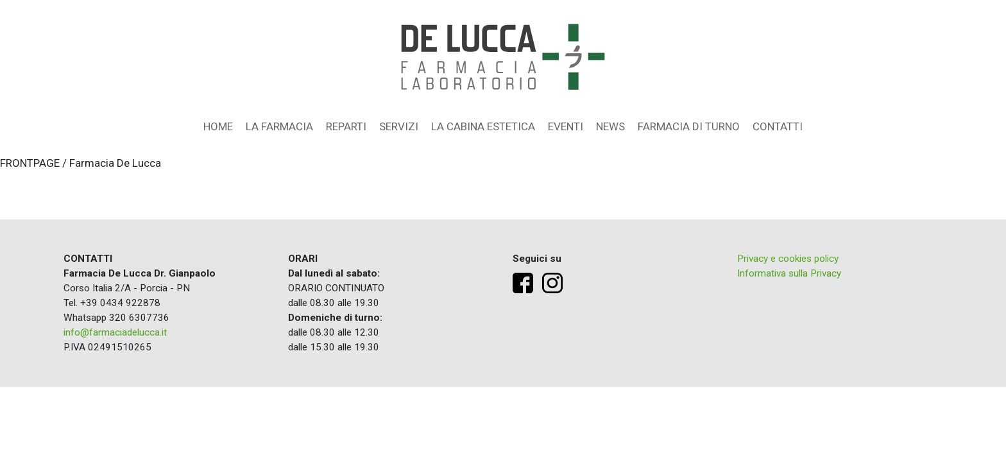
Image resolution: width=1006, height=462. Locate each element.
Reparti (346, 126)
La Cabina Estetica (483, 126)
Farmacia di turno (689, 126)
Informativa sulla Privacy (789, 273)
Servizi (398, 126)
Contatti (778, 126)
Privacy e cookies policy (788, 258)
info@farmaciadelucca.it (115, 332)
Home (218, 126)
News (610, 126)
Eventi (565, 126)
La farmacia (279, 126)
